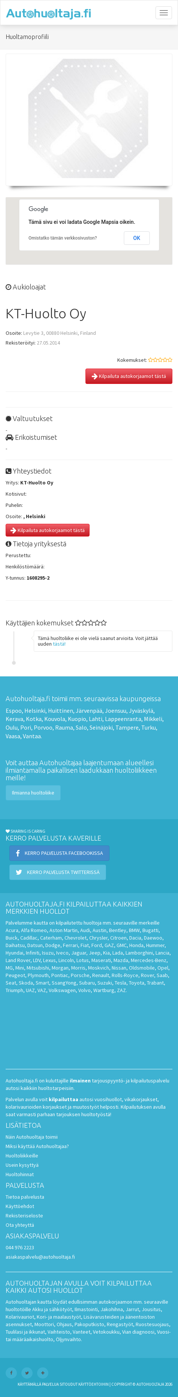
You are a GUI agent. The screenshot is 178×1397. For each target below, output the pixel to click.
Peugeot (15, 975)
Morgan (60, 967)
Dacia (135, 937)
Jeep (94, 952)
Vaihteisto (59, 1331)
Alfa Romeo (34, 930)
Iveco (62, 952)
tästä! (59, 643)
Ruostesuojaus (152, 1324)
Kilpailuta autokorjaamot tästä (129, 376)
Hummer (155, 945)
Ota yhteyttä (20, 1225)
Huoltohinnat (20, 1174)
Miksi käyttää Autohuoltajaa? (37, 1146)
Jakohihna (111, 1309)
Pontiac (59, 975)
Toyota (136, 982)
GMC (122, 945)
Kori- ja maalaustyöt (59, 1316)
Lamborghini (139, 952)
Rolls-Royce (125, 975)
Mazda (121, 960)
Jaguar (78, 952)
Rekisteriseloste (24, 1215)
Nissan (119, 967)
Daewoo (153, 937)
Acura (12, 930)
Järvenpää (89, 710)
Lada (117, 952)
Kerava (14, 718)
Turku (148, 727)
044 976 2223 (20, 1247)
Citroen (118, 937)
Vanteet (81, 1331)
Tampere (127, 727)
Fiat (85, 945)
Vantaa (32, 736)
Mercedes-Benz (148, 960)
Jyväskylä (141, 710)
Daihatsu (15, 945)
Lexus (49, 960)
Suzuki (104, 982)
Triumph (14, 990)
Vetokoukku (106, 1331)
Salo (81, 727)
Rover (147, 975)
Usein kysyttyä (22, 1165)
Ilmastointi (86, 1309)
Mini (19, 967)
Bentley (117, 930)
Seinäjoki (101, 727)
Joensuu (115, 710)
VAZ (41, 990)
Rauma (64, 727)
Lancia (162, 952)
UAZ (30, 990)
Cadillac (28, 937)
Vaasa (13, 736)
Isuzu (48, 952)
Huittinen (60, 710)
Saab (162, 975)
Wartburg (103, 990)
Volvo (84, 990)
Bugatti (150, 930)
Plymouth (38, 975)
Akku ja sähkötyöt (52, 1309)
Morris (78, 967)
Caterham (51, 937)
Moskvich (98, 967)
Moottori (44, 1324)
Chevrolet (75, 937)
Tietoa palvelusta (25, 1196)
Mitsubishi (38, 967)
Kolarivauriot (20, 1316)
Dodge (52, 945)
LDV (36, 960)
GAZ (109, 945)
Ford (96, 945)
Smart (42, 982)
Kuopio (77, 718)
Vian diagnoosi (138, 1331)
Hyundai (14, 952)
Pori (25, 727)
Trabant (155, 982)
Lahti (95, 718)
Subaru (87, 982)
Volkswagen (62, 990)
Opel (162, 967)
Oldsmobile (142, 967)
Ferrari (70, 945)
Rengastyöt (120, 1324)
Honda (136, 945)
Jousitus (151, 1309)
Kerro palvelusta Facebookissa (59, 853)
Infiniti (32, 952)
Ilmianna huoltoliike (33, 792)
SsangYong (64, 982)
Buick (12, 937)
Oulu (12, 727)
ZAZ (121, 990)
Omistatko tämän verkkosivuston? (62, 238)
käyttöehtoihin (93, 1384)
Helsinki (34, 710)
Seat (11, 982)
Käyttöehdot (20, 1206)
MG (9, 967)
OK (137, 238)
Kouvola (54, 718)
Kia (106, 952)
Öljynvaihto (68, 1339)
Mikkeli (153, 718)
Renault (100, 975)
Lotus (82, 960)
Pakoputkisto (89, 1324)
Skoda (26, 982)
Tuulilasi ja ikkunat (25, 1331)
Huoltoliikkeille (22, 1155)
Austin (99, 930)
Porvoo (43, 727)
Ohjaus (64, 1324)
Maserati (101, 960)
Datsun (35, 945)
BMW (134, 930)
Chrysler (98, 937)
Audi (85, 930)
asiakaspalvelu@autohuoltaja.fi (40, 1256)
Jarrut (132, 1309)
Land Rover (18, 960)
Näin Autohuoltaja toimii (32, 1136)
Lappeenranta (123, 718)
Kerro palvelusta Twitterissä (58, 872)
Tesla (120, 982)
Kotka (34, 718)
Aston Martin (63, 930)
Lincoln (66, 960)
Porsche (80, 975)
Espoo (14, 710)
